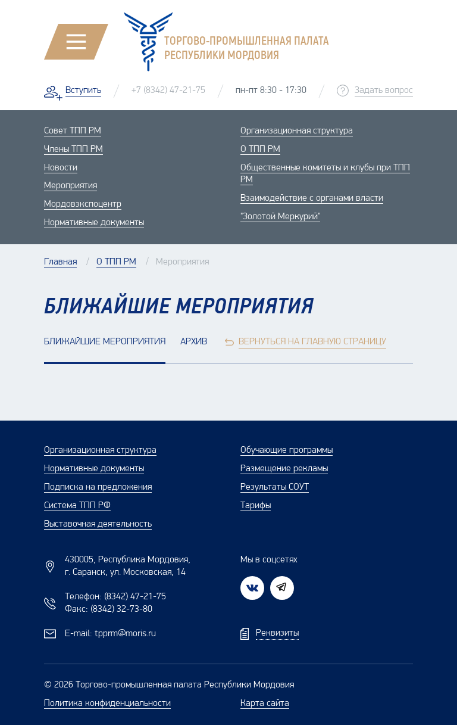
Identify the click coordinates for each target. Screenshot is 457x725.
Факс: (108, 609)
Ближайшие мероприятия (104, 342)
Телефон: (115, 597)
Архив (193, 342)
